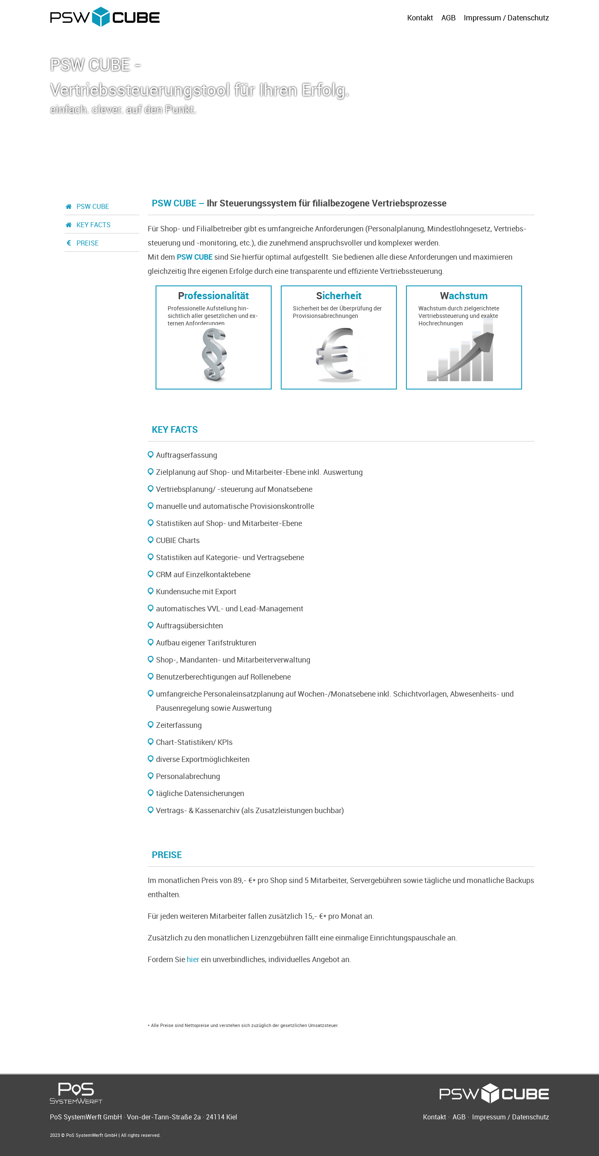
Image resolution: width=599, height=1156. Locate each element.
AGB (448, 17)
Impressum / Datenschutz (506, 17)
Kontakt (420, 17)
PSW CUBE (86, 206)
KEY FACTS (87, 224)
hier (193, 959)
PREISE (81, 243)
